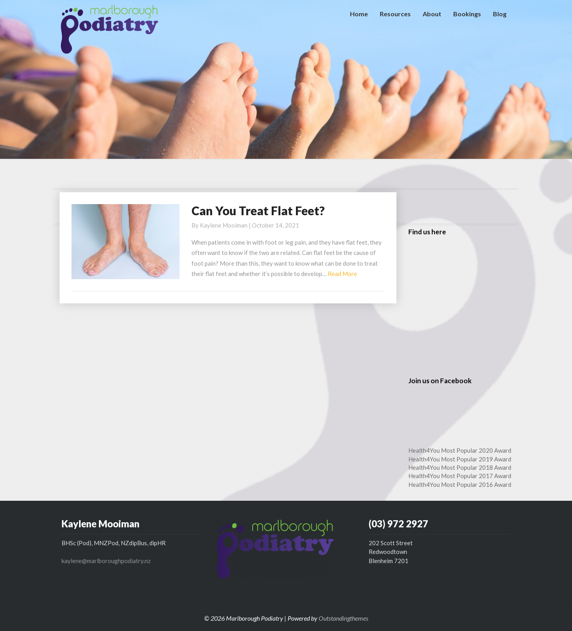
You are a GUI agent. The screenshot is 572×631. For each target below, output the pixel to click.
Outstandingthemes (343, 618)
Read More (342, 273)
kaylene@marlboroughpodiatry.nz (106, 560)
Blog (499, 13)
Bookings (467, 13)
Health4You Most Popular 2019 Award (459, 459)
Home (359, 13)
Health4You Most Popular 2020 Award (459, 450)
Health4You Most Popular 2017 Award (459, 475)
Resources (395, 13)
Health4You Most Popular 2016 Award (459, 484)
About (432, 13)
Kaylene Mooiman (223, 225)
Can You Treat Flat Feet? (258, 210)
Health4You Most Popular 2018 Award (459, 467)
